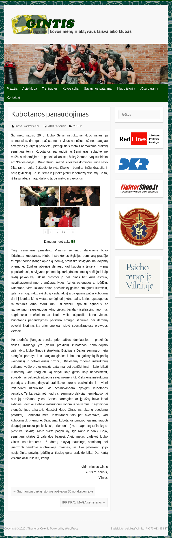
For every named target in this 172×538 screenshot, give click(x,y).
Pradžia (12, 88)
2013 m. (78, 126)
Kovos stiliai (70, 88)
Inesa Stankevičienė (27, 126)
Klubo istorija (126, 88)
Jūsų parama (149, 88)
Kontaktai (13, 97)
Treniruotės (50, 88)
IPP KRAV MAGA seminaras (84, 502)
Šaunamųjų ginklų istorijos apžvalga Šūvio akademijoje (53, 491)
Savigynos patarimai (98, 88)
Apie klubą (29, 88)
